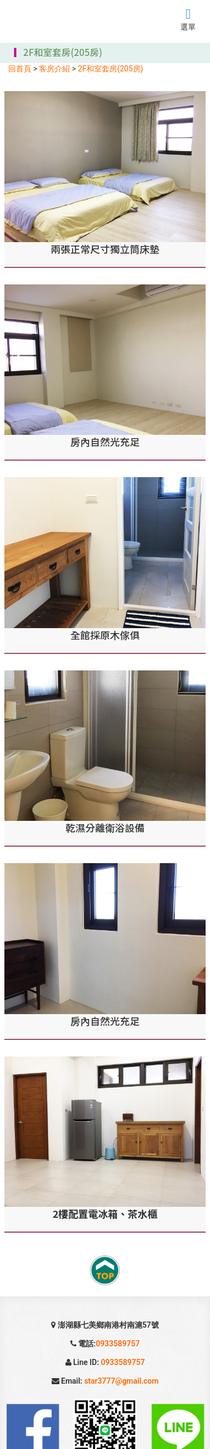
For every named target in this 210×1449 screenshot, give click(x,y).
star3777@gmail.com (121, 1381)
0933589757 (118, 1343)
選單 (188, 22)
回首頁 (19, 68)
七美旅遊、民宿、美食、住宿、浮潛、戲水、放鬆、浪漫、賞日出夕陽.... (61, 20)
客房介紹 (54, 68)
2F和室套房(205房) (110, 68)
